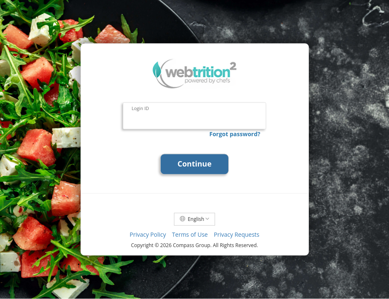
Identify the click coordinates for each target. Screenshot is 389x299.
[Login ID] (194, 116)
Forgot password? (234, 134)
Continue (194, 164)
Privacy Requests (236, 235)
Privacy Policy (148, 235)
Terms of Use (190, 235)
